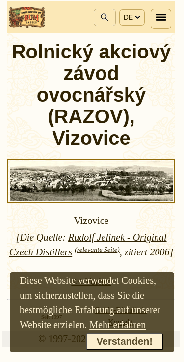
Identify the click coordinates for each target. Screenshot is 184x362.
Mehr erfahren (117, 324)
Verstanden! (125, 341)
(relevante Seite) (97, 249)
